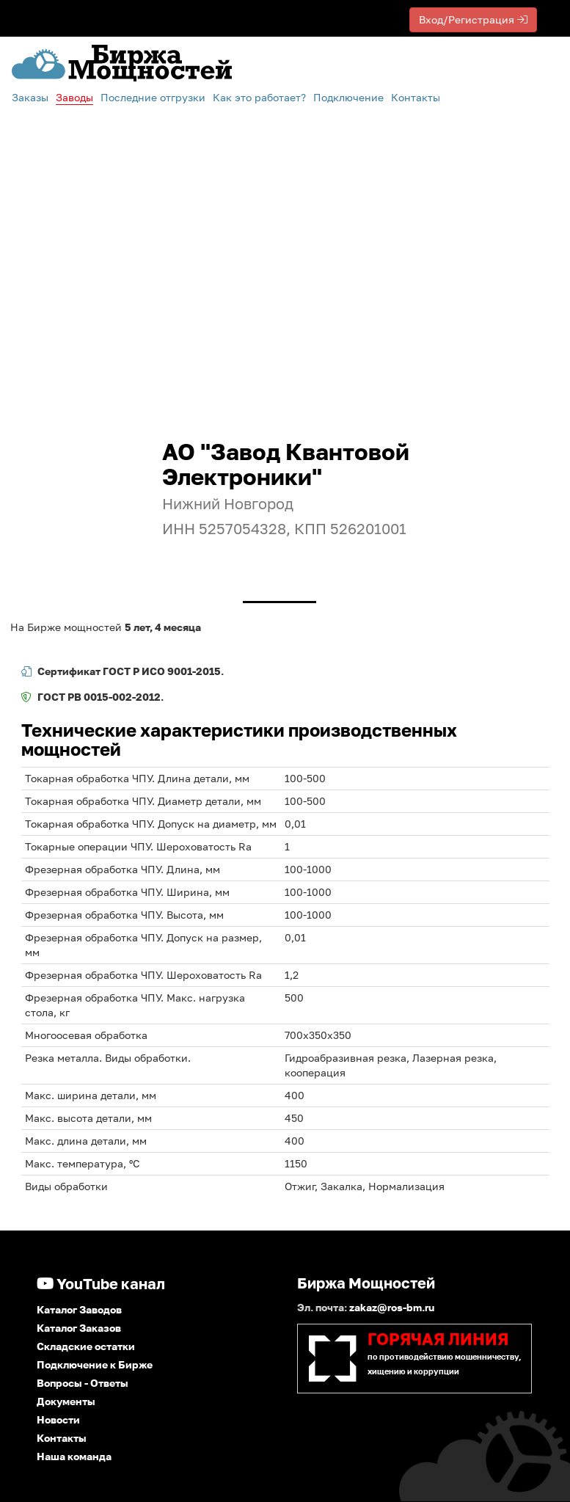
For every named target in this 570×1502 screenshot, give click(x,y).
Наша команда (74, 1456)
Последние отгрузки (153, 97)
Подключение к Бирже (95, 1364)
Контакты (415, 97)
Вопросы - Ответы (82, 1383)
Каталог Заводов (79, 1309)
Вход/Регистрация (473, 19)
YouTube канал (101, 1283)
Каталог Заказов (79, 1327)
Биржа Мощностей (366, 1282)
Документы (66, 1401)
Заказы (30, 97)
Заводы (74, 97)
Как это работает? (259, 97)
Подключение (348, 97)
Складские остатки (86, 1346)
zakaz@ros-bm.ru (391, 1307)
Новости (58, 1419)
